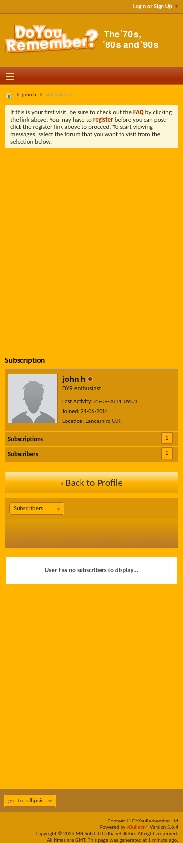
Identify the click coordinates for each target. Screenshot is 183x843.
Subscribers (23, 454)
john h (29, 94)
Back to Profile (92, 482)
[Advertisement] (91, 245)
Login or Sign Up (155, 6)
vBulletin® (138, 827)
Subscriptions (25, 439)
